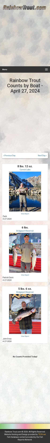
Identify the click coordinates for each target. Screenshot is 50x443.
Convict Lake (25, 170)
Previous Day (9, 155)
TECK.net (42, 434)
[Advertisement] (25, 40)
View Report (25, 214)
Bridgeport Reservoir (25, 231)
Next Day (42, 155)
